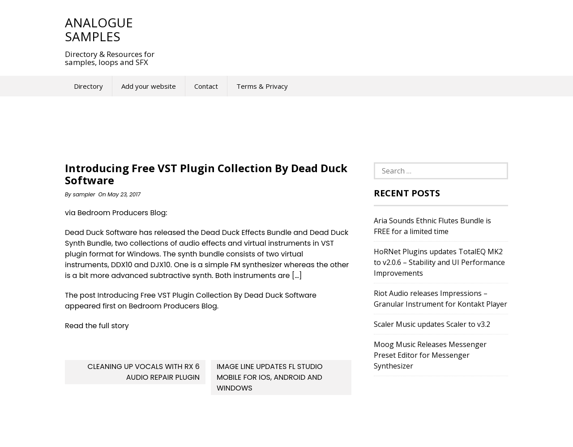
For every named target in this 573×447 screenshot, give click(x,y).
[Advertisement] (331, 29)
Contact (206, 86)
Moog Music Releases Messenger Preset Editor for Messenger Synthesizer (430, 355)
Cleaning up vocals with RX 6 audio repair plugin (144, 371)
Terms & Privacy (262, 86)
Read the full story (97, 326)
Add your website (148, 86)
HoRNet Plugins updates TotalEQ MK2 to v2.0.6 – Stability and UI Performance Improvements (439, 262)
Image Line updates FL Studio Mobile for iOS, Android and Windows (270, 377)
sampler (84, 194)
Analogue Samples (99, 29)
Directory (88, 86)
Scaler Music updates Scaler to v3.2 (432, 324)
